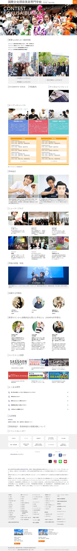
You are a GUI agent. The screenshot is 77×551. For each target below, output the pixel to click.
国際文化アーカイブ (61, 519)
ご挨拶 (10, 496)
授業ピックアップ (24, 515)
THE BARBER (60, 524)
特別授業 (23, 508)
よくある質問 (14, 387)
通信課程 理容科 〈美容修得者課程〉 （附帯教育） (25, 512)
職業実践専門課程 (12, 516)
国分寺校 (10, 504)
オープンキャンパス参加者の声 (15, 166)
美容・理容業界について (50, 504)
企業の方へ (48, 508)
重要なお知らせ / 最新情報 (20, 40)
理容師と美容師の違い (25, 502)
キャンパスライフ (35, 502)
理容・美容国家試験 (25, 519)
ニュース (12, 208)
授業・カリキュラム (24, 494)
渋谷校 (10, 502)
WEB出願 (59, 508)
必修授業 (23, 504)
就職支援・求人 (48, 494)
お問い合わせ (48, 516)
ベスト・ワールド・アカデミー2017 (62, 495)
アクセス (10, 508)
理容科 (22, 500)
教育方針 (10, 498)
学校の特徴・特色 (16, 263)
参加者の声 (36, 498)
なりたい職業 (48, 506)
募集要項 (59, 503)
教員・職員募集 (35, 522)
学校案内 (10, 494)
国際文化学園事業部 (61, 498)
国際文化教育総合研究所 (62, 501)
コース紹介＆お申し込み (38, 496)
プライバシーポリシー (12, 549)
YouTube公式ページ (61, 521)
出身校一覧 (36, 512)
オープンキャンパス (17, 105)
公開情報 (10, 514)
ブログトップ (59, 516)
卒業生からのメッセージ (50, 500)
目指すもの (48, 502)
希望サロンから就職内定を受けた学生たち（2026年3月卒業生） (35, 318)
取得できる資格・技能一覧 (26, 517)
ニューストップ (60, 514)
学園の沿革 (11, 512)
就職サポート (48, 496)
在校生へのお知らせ (49, 519)
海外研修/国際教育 (37, 510)
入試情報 (12, 416)
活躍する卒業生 (15, 293)
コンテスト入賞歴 (16, 355)
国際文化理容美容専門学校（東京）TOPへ (26, 549)
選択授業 (23, 506)
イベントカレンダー (17, 431)
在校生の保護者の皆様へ (50, 522)
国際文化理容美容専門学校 (22, 469)
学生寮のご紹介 (36, 514)
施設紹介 (10, 506)
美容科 (22, 498)
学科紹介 (12, 171)
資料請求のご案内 (49, 514)
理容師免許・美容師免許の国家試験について (27, 426)
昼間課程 (10, 419)
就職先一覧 (48, 498)
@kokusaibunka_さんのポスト (17, 454)
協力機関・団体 (12, 510)
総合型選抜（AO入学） (61, 506)
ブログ (20, 208)
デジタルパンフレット (61, 511)
